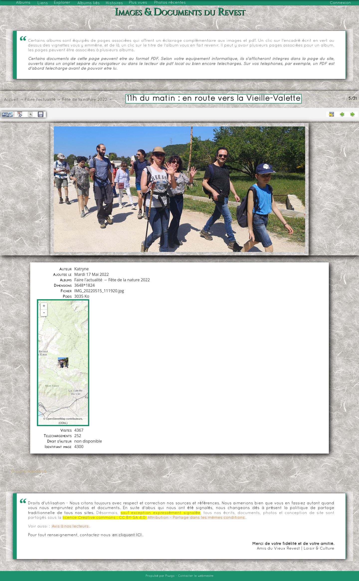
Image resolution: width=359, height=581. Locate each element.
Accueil (11, 100)
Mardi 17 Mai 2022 (91, 274)
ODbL (63, 422)
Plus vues (138, 2)
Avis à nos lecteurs (70, 526)
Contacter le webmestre (195, 576)
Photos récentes (170, 2)
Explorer (62, 2)
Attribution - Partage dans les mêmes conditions (196, 518)
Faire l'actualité (40, 100)
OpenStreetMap (56, 418)
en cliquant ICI (127, 535)
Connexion (340, 3)
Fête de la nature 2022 (84, 100)
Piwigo (170, 576)
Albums (23, 2)
